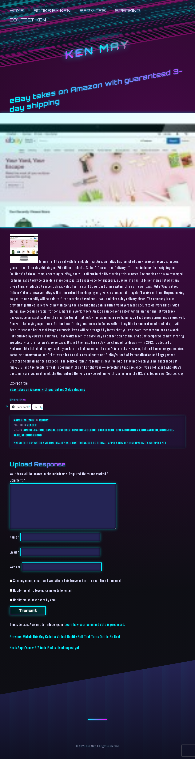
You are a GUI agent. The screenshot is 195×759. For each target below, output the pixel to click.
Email (14, 551)
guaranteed (149, 430)
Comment (17, 480)
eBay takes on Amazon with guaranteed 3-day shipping (47, 389)
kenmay (44, 420)
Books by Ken (52, 10)
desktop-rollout (84, 430)
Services (93, 10)
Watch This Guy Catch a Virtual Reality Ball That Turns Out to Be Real (60, 443)
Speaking (127, 10)
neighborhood (32, 435)
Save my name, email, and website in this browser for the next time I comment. (67, 580)
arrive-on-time (33, 430)
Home (17, 10)
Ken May (97, 50)
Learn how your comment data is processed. (95, 624)
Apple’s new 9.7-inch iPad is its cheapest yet (137, 443)
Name (14, 536)
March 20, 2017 (24, 420)
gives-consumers (128, 430)
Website (15, 566)
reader (32, 425)
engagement (106, 430)
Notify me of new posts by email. (35, 599)
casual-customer (58, 430)
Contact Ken (28, 19)
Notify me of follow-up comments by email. (43, 590)
